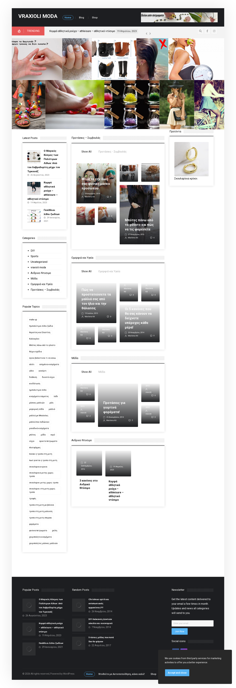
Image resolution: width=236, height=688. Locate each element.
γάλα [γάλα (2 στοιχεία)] (31, 371)
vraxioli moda (38, 267)
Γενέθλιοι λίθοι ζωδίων (51, 643)
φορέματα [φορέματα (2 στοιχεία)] (34, 524)
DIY (33, 250)
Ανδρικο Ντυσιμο (41, 273)
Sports (34, 256)
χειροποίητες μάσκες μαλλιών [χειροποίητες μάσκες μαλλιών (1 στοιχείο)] (43, 543)
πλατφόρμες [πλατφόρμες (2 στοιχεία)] (35, 447)
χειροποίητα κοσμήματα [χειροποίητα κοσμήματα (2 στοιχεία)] (40, 537)
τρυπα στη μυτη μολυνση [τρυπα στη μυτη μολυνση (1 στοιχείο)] (40, 511)
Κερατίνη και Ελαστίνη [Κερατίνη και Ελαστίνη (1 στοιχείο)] (39, 332)
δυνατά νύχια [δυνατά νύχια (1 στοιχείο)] (48, 377)
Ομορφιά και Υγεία (41, 284)
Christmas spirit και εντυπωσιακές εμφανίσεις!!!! (98, 603)
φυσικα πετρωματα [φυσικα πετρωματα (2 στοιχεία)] (38, 530)
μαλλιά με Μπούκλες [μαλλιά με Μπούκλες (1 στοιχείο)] (38, 415)
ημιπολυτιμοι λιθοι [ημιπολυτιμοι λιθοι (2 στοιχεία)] (38, 390)
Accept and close (177, 672)
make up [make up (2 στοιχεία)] (33, 319)
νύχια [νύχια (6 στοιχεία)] (31, 441)
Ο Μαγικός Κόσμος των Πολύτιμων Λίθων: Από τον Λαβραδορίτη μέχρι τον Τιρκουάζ (100, 31)
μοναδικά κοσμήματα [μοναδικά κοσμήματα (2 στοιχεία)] (39, 428)
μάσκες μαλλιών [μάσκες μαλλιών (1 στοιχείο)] (37, 403)
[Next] (150, 33)
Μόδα (34, 278)
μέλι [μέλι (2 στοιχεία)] (51, 403)
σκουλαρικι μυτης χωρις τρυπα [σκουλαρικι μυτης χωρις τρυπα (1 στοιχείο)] (43, 483)
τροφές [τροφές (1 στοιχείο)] (32, 498)
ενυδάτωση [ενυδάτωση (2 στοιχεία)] (34, 383)
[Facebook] (207, 31)
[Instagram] (214, 31)
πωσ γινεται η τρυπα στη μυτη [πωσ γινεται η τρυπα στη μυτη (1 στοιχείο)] (43, 460)
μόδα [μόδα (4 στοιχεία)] (43, 435)
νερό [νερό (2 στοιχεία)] (52, 435)
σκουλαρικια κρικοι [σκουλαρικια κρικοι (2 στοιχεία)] (38, 467)
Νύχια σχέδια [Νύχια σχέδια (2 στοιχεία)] (35, 351)
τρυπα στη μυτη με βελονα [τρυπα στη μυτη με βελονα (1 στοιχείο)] (41, 505)
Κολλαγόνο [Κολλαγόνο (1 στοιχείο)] (34, 339)
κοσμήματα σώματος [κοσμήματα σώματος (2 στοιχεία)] (39, 396)
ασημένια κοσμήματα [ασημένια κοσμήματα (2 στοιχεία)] (49, 364)
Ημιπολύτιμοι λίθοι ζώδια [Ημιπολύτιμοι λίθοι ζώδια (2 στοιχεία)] (41, 326)
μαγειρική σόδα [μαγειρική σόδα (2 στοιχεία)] (36, 409)
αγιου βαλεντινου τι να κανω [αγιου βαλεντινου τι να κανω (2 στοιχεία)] (42, 358)
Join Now (179, 631)
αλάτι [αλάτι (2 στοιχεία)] (31, 364)
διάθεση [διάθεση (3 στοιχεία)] (33, 377)
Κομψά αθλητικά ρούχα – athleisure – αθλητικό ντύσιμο (51, 627)
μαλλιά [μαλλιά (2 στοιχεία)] (52, 409)
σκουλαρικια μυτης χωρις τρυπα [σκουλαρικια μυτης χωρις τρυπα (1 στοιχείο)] (41, 474)
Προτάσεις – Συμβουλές (45, 289)
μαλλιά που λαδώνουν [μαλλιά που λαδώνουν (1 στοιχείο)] (39, 422)
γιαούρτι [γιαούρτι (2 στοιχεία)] (43, 371)
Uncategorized (39, 261)
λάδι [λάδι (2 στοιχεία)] (56, 396)
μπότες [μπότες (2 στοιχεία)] (32, 435)
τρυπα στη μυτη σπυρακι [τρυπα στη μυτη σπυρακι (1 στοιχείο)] (40, 518)
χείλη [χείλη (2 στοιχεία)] (54, 530)
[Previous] (146, 33)
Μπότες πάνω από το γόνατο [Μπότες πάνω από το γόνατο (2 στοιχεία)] (42, 345)
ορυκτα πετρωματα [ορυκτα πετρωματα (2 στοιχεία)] (48, 441)
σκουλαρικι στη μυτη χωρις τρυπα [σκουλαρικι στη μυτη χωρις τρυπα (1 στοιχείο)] (42, 490)
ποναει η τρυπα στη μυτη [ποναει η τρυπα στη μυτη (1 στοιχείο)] (40, 454)
